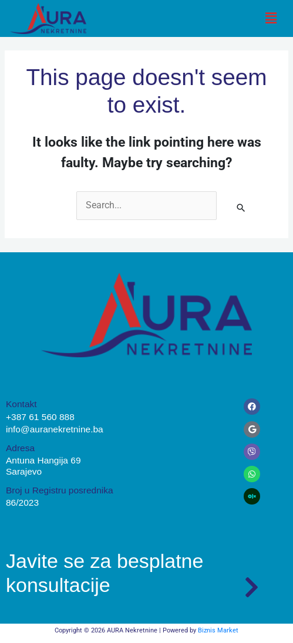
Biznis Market (218, 630)
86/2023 (22, 502)
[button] (271, 18)
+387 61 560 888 (40, 417)
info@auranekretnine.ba (54, 429)
